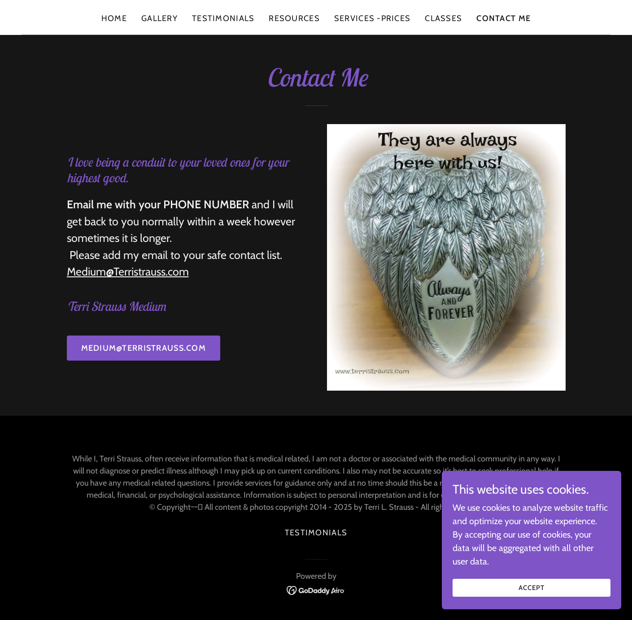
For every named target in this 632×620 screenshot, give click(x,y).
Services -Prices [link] (372, 18)
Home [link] (114, 18)
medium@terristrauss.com (143, 348)
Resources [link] (294, 18)
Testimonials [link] (223, 18)
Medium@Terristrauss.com (128, 271)
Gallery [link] (159, 18)
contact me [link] (503, 18)
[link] (316, 589)
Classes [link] (443, 18)
